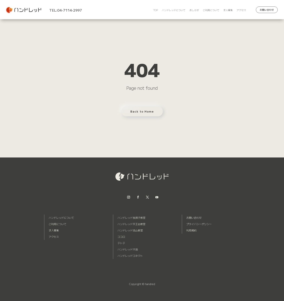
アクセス (241, 10)
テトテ (121, 243)
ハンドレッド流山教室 (130, 230)
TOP (155, 10)
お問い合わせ (267, 9)
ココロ (121, 236)
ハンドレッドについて (173, 10)
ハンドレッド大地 (128, 249)
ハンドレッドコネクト (130, 256)
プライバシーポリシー (199, 224)
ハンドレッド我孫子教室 (131, 217)
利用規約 (191, 230)
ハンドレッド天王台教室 (131, 224)
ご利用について (211, 10)
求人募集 (228, 10)
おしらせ (194, 10)
